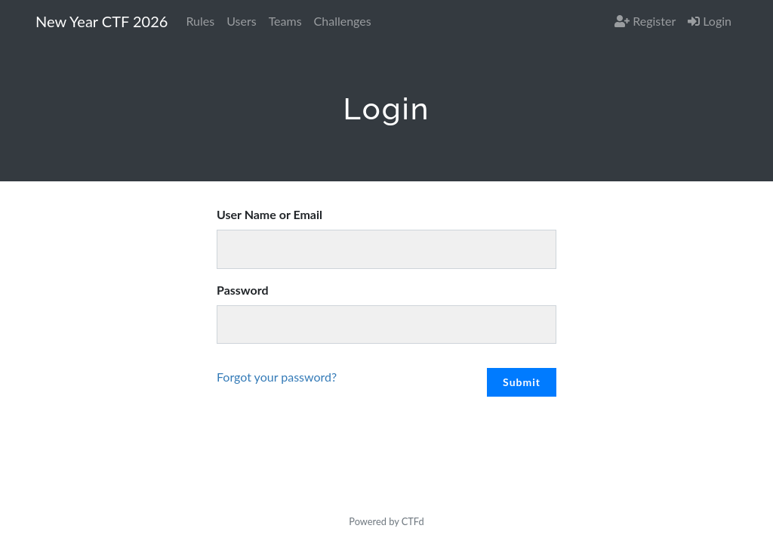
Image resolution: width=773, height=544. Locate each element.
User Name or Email (269, 214)
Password (243, 290)
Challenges (342, 21)
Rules (200, 21)
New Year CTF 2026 (101, 21)
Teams (285, 21)
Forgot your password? (277, 376)
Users (241, 21)
